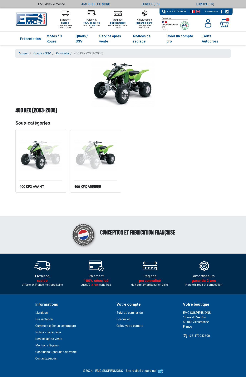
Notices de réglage (48, 332)
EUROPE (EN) (150, 4)
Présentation (44, 319)
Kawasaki (62, 53)
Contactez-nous (46, 358)
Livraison (41, 313)
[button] (224, 23)
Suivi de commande (129, 313)
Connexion (123, 319)
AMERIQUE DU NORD (95, 4)
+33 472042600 (176, 11)
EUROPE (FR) (205, 4)
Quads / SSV (42, 53)
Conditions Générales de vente (56, 352)
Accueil (23, 53)
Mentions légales (47, 345)
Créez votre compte (129, 326)
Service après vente (48, 339)
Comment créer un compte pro (55, 326)
